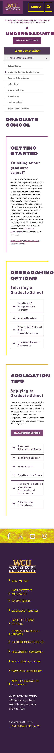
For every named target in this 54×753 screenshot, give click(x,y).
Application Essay (30, 474)
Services (17, 21)
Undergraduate (22, 23)
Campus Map (20, 580)
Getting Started (14, 66)
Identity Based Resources (18, 108)
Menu (36, 7)
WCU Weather (21, 601)
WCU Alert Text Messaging (22, 592)
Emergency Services (25, 610)
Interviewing (13, 96)
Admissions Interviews (26, 503)
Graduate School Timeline (27, 432)
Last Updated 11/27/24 (24, 726)
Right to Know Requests (28, 642)
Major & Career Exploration (24, 71)
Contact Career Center (27, 40)
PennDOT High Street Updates (26, 632)
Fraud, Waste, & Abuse (26, 661)
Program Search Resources (29, 343)
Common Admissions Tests (29, 447)
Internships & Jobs (16, 90)
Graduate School (15, 102)
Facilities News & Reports (23, 621)
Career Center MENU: (27, 50)
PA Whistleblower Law (27, 671)
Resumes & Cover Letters (18, 77)
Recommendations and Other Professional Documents (30, 488)
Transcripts (25, 466)
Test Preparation (29, 457)
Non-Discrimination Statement (25, 682)
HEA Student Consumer (27, 651)
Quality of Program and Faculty (26, 306)
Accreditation (27, 318)
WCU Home (9, 21)
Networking (13, 83)
